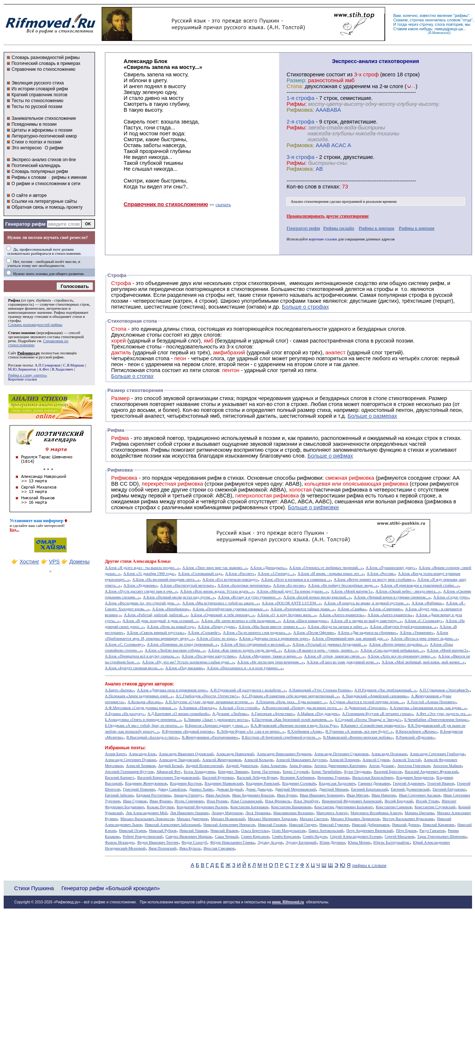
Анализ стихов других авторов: (139, 684)
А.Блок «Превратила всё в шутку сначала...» (142, 656)
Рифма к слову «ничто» (27, 375)
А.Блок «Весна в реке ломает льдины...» (424, 638)
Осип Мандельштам (288, 831)
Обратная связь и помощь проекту (46, 207)
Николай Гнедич (302, 825)
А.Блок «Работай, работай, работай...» (155, 615)
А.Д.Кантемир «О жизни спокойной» (178, 714)
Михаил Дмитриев (192, 819)
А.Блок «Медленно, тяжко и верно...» (270, 656)
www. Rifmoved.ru (288, 902)
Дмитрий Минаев (333, 789)
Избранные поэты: (125, 747)
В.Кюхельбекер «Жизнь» (416, 731)
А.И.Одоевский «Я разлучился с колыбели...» (248, 690)
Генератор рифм (25, 224)
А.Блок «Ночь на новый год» (171, 627)
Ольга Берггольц (255, 831)
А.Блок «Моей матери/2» (447, 650)
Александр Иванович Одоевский (186, 754)
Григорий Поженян (139, 789)
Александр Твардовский (179, 760)
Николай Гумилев (334, 825)
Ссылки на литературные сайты (44, 201)
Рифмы (160, 450)
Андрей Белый (170, 766)
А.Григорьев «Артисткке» (272, 714)
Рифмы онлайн (338, 228)
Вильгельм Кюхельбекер (372, 777)
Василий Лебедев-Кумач (257, 777)
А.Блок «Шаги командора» (305, 621)
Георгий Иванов (440, 783)
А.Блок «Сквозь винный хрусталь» (156, 633)
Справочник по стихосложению (43, 69)
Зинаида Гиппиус (188, 795)
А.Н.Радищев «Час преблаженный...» (385, 690)
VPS (54, 562)
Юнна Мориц (359, 842)
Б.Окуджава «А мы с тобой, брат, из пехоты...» (143, 725)
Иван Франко (160, 801)
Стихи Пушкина (34, 888)
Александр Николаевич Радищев (284, 754)
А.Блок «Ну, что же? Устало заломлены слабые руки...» (188, 662)
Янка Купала (189, 848)
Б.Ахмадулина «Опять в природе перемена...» (143, 720)
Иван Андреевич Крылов (253, 795)
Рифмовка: (300, 110)
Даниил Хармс (201, 789)
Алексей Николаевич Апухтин (301, 760)
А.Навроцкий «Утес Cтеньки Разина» (320, 690)
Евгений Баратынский (369, 789)
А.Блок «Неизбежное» (170, 609)
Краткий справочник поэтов (39, 94)
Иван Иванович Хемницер (322, 795)
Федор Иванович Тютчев (157, 842)
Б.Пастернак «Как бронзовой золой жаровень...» (291, 720)
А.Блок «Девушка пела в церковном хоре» (274, 638)
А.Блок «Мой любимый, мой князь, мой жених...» (422, 662)
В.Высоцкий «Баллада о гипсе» (152, 737)
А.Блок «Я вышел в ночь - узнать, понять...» (321, 650)
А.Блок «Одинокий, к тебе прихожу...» (222, 615)
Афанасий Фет (168, 772)
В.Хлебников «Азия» (304, 731)
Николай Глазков (272, 825)
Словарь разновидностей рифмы (45, 57)
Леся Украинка (257, 813)
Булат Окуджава (357, 772)
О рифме (54, 147)
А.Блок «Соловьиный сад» (200, 574)
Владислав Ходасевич (337, 783)
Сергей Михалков (399, 836)
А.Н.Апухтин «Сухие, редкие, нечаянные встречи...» (209, 702)
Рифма (14, 300)
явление (444, 15)
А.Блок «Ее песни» (289, 585)
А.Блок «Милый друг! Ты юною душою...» (292, 591)
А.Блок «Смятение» (385, 609)
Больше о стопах (132, 376)
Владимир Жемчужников (146, 783)
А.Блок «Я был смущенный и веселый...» (255, 644)
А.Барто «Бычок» (119, 690)
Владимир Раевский (262, 783)
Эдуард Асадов (269, 842)
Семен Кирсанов (255, 836)
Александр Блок (142, 754)
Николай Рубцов (162, 831)
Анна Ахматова (273, 766)
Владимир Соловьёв (299, 783)
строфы (14, 321)
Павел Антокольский (326, 831)
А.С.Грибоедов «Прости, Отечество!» (207, 696)
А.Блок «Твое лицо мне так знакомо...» (214, 568)
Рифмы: (296, 104)
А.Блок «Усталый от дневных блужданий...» (329, 644)
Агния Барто (115, 754)
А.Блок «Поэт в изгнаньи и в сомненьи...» (296, 579)
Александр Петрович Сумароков (341, 754)
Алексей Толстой (406, 760)
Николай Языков (224, 831)
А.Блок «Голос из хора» (216, 638)
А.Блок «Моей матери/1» (352, 591)
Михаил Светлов (314, 819)
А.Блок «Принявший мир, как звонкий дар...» (350, 638)
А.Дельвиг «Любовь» (230, 714)
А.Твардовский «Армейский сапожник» (375, 696)
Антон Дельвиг (381, 766)
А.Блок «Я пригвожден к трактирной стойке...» (420, 585)
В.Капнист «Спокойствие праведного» (373, 725)
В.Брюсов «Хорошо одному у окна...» (216, 725)
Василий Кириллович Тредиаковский (168, 777)
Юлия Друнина (332, 842)
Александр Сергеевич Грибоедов (437, 754)
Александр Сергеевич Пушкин (130, 760)
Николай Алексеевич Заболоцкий (172, 825)
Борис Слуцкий (296, 772)
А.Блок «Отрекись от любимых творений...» (326, 568)
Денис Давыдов (259, 789)
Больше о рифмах (330, 456)
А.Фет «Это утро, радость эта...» (443, 714)
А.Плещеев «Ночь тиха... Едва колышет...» (291, 702)
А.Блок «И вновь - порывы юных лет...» (331, 574)
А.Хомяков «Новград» (197, 708)
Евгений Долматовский (410, 789)
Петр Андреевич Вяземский (369, 831)
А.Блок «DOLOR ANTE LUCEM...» (291, 603)
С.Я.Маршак (73, 365)
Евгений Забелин (119, 795)
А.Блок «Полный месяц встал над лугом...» (179, 597)
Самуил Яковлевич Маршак (188, 836)
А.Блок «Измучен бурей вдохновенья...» (403, 627)
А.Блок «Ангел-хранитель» (341, 615)
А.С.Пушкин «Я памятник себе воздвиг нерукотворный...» (290, 696)
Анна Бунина (300, 766)
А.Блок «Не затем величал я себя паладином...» (240, 621)
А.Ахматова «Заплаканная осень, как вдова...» (428, 708)
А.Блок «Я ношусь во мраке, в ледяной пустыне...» (366, 603)
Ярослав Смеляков (218, 848)
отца (467, 20)
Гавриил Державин (374, 783)
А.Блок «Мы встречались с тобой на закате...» (220, 603)
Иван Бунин (287, 795)
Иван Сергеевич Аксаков (419, 795)
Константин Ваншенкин (291, 807)
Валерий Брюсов (388, 772)
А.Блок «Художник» (140, 585)
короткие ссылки (323, 239)
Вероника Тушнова (333, 777)
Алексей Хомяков (140, 766)
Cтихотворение (305, 74)
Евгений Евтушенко (449, 789)
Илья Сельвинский (246, 801)
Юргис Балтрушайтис (391, 842)
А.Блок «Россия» (381, 574)
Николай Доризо (406, 825)
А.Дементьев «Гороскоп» (365, 708)
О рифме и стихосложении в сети (45, 183)
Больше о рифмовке (313, 507)
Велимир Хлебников (297, 777)
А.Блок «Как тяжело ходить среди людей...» (244, 650)
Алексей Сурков (375, 760)
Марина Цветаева (419, 813)
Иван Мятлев (357, 795)
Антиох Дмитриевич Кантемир (340, 766)
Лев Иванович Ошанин (189, 813)
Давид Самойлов (172, 789)
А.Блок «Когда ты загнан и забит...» (337, 627)
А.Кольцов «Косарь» (144, 702)
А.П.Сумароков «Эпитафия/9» (444, 690)
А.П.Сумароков (47, 365)
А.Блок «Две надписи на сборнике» (367, 633)
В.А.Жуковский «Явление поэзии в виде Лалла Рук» (294, 725)
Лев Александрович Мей (146, 813)
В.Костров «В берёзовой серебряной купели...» (281, 737)
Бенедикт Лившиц (233, 772)
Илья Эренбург (306, 801)
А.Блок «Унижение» (416, 633)
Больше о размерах (372, 416)
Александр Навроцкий (235, 754)
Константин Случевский (435, 807)
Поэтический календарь (35, 165)
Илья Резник (217, 801)
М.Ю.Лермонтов (22, 369)
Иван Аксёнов (217, 795)
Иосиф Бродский (399, 801)
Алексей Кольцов (258, 760)
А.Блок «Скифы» (352, 609)
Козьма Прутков (160, 807)
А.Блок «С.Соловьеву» (423, 621)
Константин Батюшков (249, 807)
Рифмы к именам (376, 228)
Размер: (296, 80)
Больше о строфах (305, 307)
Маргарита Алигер (332, 813)
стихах (331, 187)
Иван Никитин (384, 795)
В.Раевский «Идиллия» (415, 737)
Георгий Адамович (408, 783)
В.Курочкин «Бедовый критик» (188, 731)
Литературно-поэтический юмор (44, 136)
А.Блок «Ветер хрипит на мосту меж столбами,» (374, 579)
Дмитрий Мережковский (295, 789)
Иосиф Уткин (427, 801)
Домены (79, 562)
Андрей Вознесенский (204, 766)
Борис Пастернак (265, 772)
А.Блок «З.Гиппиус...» (276, 574)
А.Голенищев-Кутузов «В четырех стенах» (377, 714)
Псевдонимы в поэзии (34, 124)
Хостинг (29, 562)
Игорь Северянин (189, 801)
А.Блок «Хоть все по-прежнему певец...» (401, 656)
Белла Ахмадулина (199, 772)
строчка (417, 20)
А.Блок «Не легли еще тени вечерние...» (270, 662)
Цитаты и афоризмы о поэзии (41, 130)
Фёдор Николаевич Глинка (232, 842)
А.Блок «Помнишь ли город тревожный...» (182, 644)
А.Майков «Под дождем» (318, 714)
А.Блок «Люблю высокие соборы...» (175, 650)
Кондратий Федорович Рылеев (202, 807)
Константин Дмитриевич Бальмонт (343, 807)
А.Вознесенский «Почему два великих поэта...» (301, 708)
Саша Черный (226, 836)
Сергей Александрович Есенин (356, 836)
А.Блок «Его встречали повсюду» (230, 579)
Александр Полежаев (389, 754)
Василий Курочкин (218, 777)
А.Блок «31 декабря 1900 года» (149, 574)
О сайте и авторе (29, 195)
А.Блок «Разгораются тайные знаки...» (303, 609)
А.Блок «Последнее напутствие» (209, 656)
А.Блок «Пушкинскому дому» (390, 568)
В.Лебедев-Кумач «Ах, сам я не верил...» (250, 731)
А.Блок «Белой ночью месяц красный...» (317, 597)
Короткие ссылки (22, 379)
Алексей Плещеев (344, 760)
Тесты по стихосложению (37, 100)
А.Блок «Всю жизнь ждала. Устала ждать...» (217, 591)
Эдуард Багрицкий (301, 842)
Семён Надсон (315, 836)
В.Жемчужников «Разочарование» (210, 737)
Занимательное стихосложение (43, 118)
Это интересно (26, 147)
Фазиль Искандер (119, 842)
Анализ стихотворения (310, 201)
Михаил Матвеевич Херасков (272, 819)
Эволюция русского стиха (37, 83)
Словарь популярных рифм (39, 171)
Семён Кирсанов (286, 836)
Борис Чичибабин (326, 772)
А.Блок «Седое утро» (451, 597)
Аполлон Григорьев (413, 766)
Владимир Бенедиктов (414, 777)
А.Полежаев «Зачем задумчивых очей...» (139, 696)
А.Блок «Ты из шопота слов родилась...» (257, 633)
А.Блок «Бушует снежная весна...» (133, 668)
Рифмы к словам (28, 177)
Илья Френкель (278, 801)
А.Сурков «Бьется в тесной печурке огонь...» (366, 702)
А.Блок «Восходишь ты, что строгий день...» (142, 603)
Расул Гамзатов (432, 831)
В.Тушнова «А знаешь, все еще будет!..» (359, 731)
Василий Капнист (119, 777)
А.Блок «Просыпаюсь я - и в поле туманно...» (244, 668)
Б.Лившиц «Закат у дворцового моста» (216, 720)
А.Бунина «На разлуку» (124, 714)
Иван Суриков (135, 801)
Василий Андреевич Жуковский (431, 772)
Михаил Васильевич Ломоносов (147, 819)
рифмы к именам (69, 177)
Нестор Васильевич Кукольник (408, 819)
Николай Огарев (132, 831)
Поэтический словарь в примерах (45, 63)
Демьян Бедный (229, 789)
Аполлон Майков (447, 766)
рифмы (461, 15)
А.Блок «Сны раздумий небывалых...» (392, 650)
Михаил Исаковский (227, 819)
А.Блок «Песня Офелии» (313, 633)
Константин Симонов (394, 807)
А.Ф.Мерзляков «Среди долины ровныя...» (140, 708)
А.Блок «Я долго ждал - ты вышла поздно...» (142, 568)
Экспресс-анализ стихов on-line (43, 159)
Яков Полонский (162, 848)
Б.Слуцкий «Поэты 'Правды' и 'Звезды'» (368, 720)
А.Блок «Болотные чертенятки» (244, 585)
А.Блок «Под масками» (184, 668)
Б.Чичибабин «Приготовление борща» (436, 720)
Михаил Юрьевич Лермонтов (355, 819)
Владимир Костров (185, 783)
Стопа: (294, 86)
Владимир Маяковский (223, 783)
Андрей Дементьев (241, 766)
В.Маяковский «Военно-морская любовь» (358, 737)
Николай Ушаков (193, 831)
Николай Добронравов (370, 825)
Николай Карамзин (438, 825)
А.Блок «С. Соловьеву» (124, 644)
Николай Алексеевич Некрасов (229, 825)
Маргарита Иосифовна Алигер (376, 813)
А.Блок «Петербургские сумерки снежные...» (230, 609)
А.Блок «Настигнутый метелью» (187, 585)
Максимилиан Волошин (293, 813)
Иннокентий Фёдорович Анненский (352, 801)
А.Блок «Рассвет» (240, 574)
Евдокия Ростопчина (153, 795)
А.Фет (44, 369)
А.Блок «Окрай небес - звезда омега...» (408, 591)
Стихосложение (21, 333)
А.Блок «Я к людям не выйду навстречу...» (366, 621)
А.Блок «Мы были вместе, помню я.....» (272, 627)
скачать (223, 204)
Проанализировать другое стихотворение (327, 216)
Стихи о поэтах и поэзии (36, 142)
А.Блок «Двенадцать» (268, 568)
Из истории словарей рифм (39, 88)
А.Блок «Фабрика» (427, 603)
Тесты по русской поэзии (36, 106)
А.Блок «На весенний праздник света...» (165, 579)
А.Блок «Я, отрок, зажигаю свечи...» (334, 656)
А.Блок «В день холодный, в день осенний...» (160, 621)
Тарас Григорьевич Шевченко (442, 836)
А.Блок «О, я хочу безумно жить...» (286, 615)
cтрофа (305, 98)
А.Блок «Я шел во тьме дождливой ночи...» (343, 662)
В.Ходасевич (62, 369)
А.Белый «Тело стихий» (239, 708)
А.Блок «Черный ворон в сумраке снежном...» (392, 597)
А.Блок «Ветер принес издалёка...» (398, 644)
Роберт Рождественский (142, 836)
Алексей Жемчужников (221, 760)
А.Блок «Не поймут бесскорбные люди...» (342, 585)
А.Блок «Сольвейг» (204, 633)
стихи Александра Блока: (145, 561)
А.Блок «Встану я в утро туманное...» (249, 597)
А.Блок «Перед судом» (216, 627)
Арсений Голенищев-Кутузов (129, 772)
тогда (402, 24)
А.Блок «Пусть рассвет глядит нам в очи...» (141, 591)
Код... (14, 530)
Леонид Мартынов (226, 813)
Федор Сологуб (194, 842)
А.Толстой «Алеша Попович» (431, 702)
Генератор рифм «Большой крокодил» (110, 888)
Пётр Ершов (406, 831)
